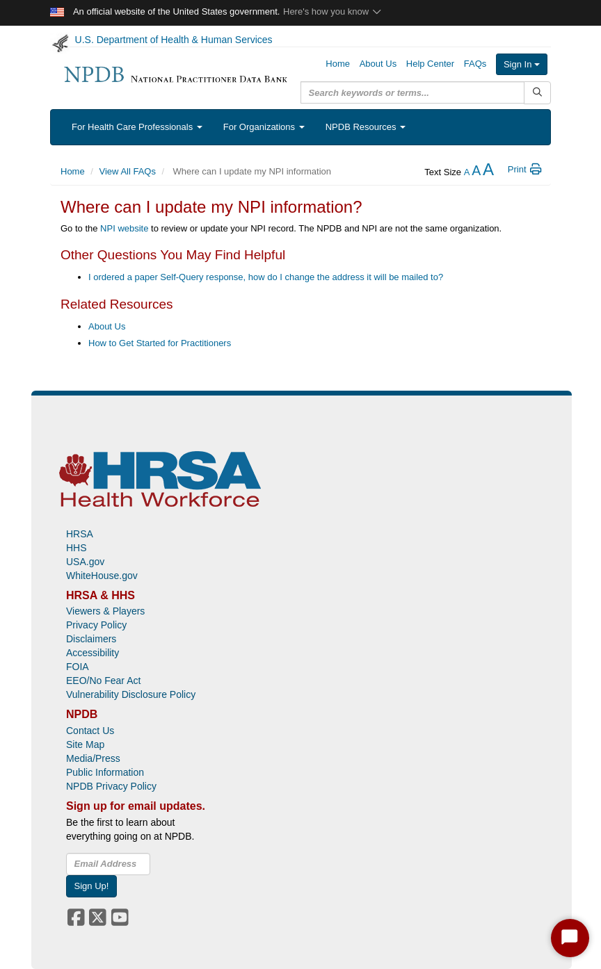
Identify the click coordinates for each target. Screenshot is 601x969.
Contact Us (90, 730)
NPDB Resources (366, 127)
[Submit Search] (537, 92)
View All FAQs (127, 171)
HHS (76, 547)
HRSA (79, 533)
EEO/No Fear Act (103, 680)
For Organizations (264, 127)
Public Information (105, 772)
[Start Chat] (570, 938)
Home (73, 171)
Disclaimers (91, 638)
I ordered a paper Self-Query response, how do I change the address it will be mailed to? (265, 277)
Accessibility (92, 652)
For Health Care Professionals (137, 127)
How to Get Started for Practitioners (159, 343)
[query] (412, 92)
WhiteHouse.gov (102, 575)
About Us (106, 326)
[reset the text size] (476, 172)
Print (525, 169)
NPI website (124, 228)
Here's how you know (333, 11)
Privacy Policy (96, 624)
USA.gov (85, 561)
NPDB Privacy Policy (111, 786)
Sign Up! (91, 886)
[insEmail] (108, 864)
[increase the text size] (488, 172)
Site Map (85, 744)
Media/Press (93, 758)
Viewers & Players (105, 611)
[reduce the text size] (467, 172)
